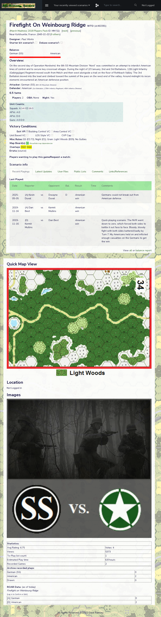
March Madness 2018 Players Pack (29, 30)
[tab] (21, 171)
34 (27, 143)
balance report (144, 250)
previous (75, 30)
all (130, 250)
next (64, 30)
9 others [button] (55, 34)
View (126, 250)
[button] (71, 5)
